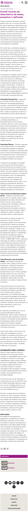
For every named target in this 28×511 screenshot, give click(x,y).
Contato (14, 496)
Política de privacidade (14, 508)
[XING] (14, 486)
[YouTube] (10, 482)
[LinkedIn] (6, 482)
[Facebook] (17, 482)
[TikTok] (21, 482)
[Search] (22, 2)
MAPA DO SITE (14, 499)
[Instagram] (14, 482)
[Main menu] (26, 2)
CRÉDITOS (14, 502)
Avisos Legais (14, 505)
